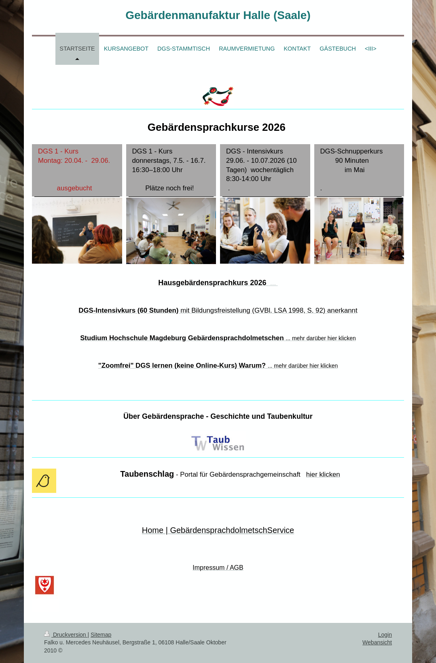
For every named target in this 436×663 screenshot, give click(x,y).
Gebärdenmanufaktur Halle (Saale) (217, 15)
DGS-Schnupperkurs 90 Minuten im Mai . (359, 169)
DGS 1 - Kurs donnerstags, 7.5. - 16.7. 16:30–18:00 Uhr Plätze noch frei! (171, 169)
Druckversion (65, 634)
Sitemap (101, 634)
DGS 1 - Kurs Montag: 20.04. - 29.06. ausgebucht (77, 169)
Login (385, 634)
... (260, 283)
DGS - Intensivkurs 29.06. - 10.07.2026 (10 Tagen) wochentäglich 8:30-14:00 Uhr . (265, 169)
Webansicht (377, 642)
